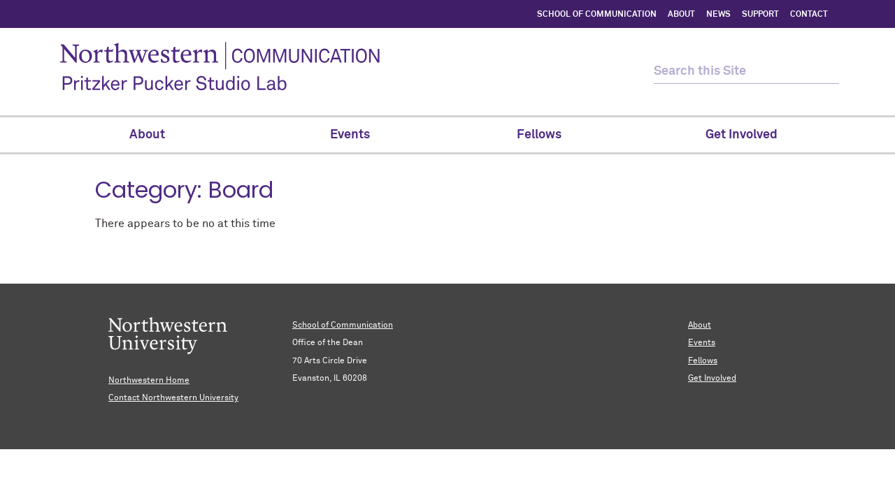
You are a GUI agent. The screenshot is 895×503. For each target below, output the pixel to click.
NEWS (718, 14)
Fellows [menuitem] (546, 135)
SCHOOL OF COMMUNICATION (597, 14)
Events (701, 343)
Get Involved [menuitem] (742, 135)
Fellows (702, 361)
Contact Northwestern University (173, 398)
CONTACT (809, 14)
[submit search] (827, 71)
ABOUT (681, 14)
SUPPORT (760, 14)
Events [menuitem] (350, 135)
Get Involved (712, 378)
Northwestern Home (148, 381)
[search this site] (734, 71)
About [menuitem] (153, 135)
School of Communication (342, 325)
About (699, 325)
